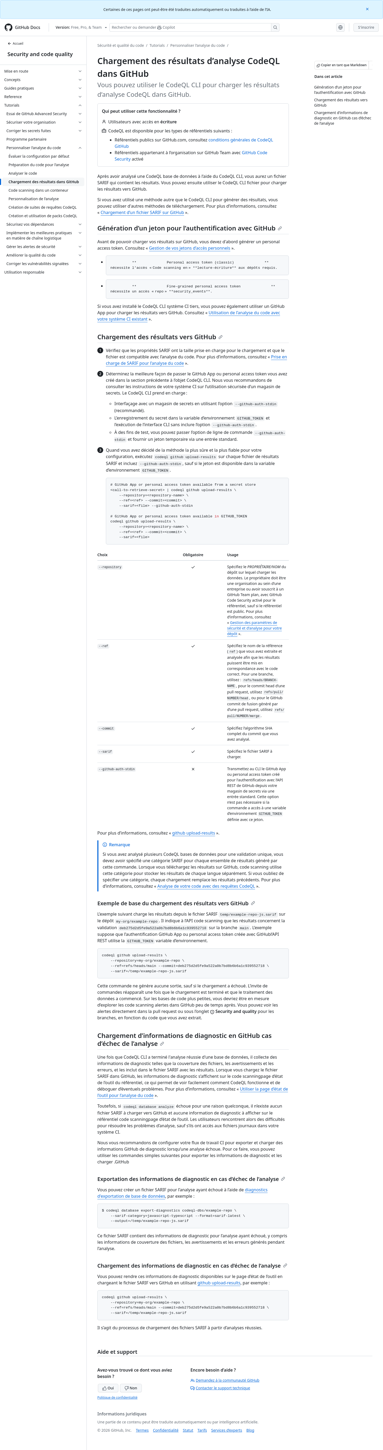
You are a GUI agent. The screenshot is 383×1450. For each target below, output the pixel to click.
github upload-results (193, 833)
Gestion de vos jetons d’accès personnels (189, 248)
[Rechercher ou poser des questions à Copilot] (194, 27)
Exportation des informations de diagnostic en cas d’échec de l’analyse (191, 1179)
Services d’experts (226, 1430)
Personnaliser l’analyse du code (197, 45)
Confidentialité (165, 1430)
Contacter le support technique (220, 1387)
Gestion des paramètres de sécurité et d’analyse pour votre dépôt (254, 628)
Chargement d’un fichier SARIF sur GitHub (142, 212)
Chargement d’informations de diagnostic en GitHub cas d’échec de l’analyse (184, 1039)
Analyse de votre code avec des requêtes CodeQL (206, 886)
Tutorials (157, 45)
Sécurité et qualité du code (120, 45)
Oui (108, 1387)
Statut (188, 1430)
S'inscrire (366, 27)
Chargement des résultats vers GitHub (160, 336)
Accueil (15, 43)
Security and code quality (40, 54)
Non (130, 1387)
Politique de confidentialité (117, 1397)
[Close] (368, 9)
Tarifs (202, 1430)
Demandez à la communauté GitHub (224, 1380)
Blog (250, 1430)
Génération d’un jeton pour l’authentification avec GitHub (189, 228)
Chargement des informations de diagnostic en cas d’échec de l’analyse (192, 1265)
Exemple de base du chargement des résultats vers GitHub (176, 903)
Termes (142, 1430)
